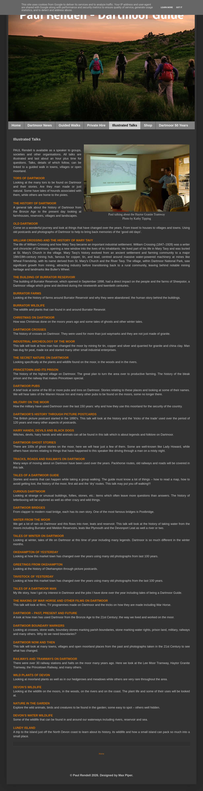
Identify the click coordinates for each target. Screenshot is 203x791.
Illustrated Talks (124, 125)
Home (16, 125)
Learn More (167, 7)
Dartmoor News (40, 125)
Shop (148, 125)
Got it (179, 7)
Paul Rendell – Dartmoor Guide (101, 16)
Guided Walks (69, 125)
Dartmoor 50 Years (173, 125)
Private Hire (96, 125)
